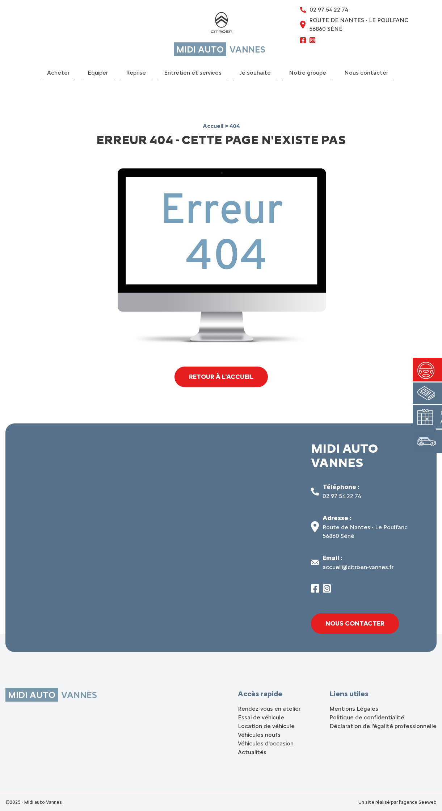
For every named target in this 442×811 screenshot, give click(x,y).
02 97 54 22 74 (342, 496)
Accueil (214, 125)
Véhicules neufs (259, 734)
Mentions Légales (353, 708)
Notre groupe (307, 72)
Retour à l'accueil (221, 377)
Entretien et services (193, 72)
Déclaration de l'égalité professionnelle (383, 726)
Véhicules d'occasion (266, 743)
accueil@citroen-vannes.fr (358, 567)
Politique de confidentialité (366, 717)
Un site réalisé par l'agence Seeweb (397, 802)
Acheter (58, 72)
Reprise (136, 72)
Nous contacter (366, 72)
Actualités (252, 752)
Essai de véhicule (261, 717)
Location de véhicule (266, 726)
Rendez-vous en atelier (269, 708)
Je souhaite (255, 72)
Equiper (98, 72)
